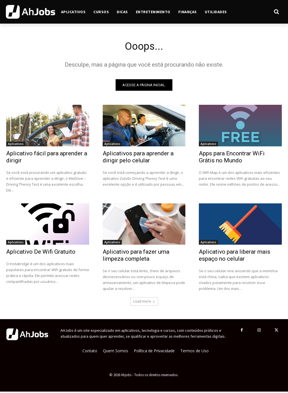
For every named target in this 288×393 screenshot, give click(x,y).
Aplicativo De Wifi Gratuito (40, 253)
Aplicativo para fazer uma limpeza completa (136, 256)
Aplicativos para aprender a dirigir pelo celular (138, 158)
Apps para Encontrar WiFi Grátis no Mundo (232, 158)
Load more (144, 302)
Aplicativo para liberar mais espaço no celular (234, 256)
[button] (257, 12)
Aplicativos (16, 145)
